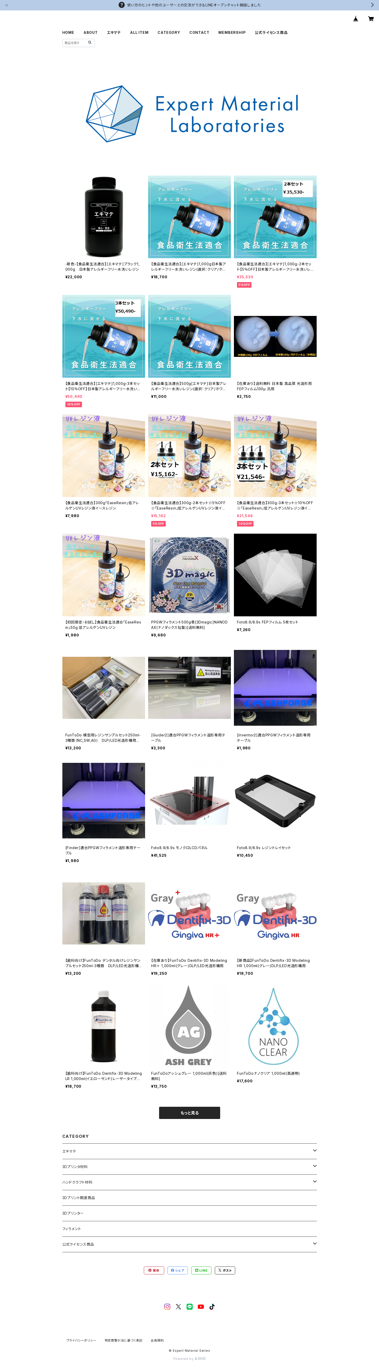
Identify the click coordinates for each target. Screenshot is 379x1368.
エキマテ (114, 32)
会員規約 (157, 1340)
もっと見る (189, 1112)
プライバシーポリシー (81, 1340)
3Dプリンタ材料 (75, 1167)
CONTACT (199, 32)
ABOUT (90, 32)
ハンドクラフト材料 (77, 1182)
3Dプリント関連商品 (78, 1198)
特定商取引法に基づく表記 (124, 1340)
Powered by (189, 1359)
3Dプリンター (73, 1213)
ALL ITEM (139, 32)
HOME (68, 32)
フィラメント (71, 1229)
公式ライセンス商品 (271, 32)
